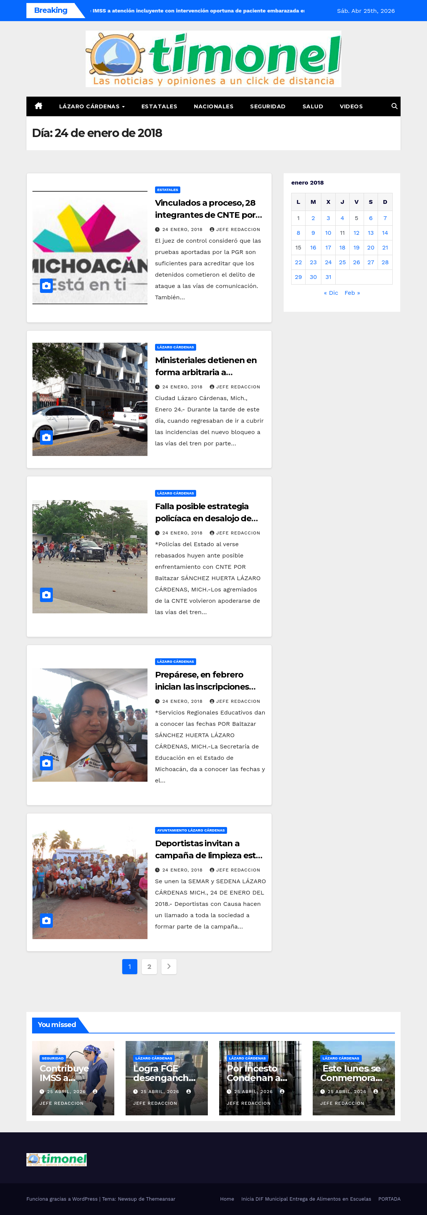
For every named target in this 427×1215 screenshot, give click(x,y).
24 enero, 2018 (184, 229)
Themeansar (160, 1199)
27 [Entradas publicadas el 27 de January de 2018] (370, 262)
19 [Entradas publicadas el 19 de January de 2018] (356, 247)
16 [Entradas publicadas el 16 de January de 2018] (313, 247)
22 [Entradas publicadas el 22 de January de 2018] (298, 262)
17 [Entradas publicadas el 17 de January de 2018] (328, 247)
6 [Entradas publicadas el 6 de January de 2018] (371, 218)
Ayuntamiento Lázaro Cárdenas (191, 830)
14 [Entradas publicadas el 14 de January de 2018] (385, 232)
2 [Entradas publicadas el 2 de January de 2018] (313, 218)
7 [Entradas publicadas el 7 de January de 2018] (385, 218)
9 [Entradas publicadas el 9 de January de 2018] (313, 232)
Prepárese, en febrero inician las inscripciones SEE (202, 687)
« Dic (331, 292)
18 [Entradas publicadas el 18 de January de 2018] (342, 247)
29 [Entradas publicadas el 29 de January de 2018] (298, 276)
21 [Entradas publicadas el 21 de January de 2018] (385, 247)
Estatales (159, 106)
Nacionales (213, 106)
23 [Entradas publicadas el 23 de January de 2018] (313, 262)
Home (227, 1199)
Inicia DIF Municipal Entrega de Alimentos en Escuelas (306, 1199)
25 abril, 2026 (67, 1091)
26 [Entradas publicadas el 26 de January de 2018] (356, 262)
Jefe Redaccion (235, 229)
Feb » (352, 292)
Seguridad (268, 106)
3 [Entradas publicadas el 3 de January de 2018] (328, 218)
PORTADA (389, 1199)
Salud (313, 106)
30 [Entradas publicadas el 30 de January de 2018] (313, 276)
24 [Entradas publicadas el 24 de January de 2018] (328, 262)
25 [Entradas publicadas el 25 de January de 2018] (342, 262)
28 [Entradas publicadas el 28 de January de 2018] (385, 262)
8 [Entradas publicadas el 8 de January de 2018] (298, 232)
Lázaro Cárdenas (90, 106)
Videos (351, 106)
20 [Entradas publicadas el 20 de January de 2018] (370, 247)
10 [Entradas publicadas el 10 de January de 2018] (328, 232)
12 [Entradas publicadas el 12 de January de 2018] (356, 232)
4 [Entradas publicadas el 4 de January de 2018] (342, 218)
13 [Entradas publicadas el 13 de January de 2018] (371, 232)
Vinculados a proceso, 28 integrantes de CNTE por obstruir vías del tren (205, 215)
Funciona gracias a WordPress (62, 1199)
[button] (395, 106)
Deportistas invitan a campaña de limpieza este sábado (208, 855)
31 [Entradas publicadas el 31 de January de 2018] (329, 276)
